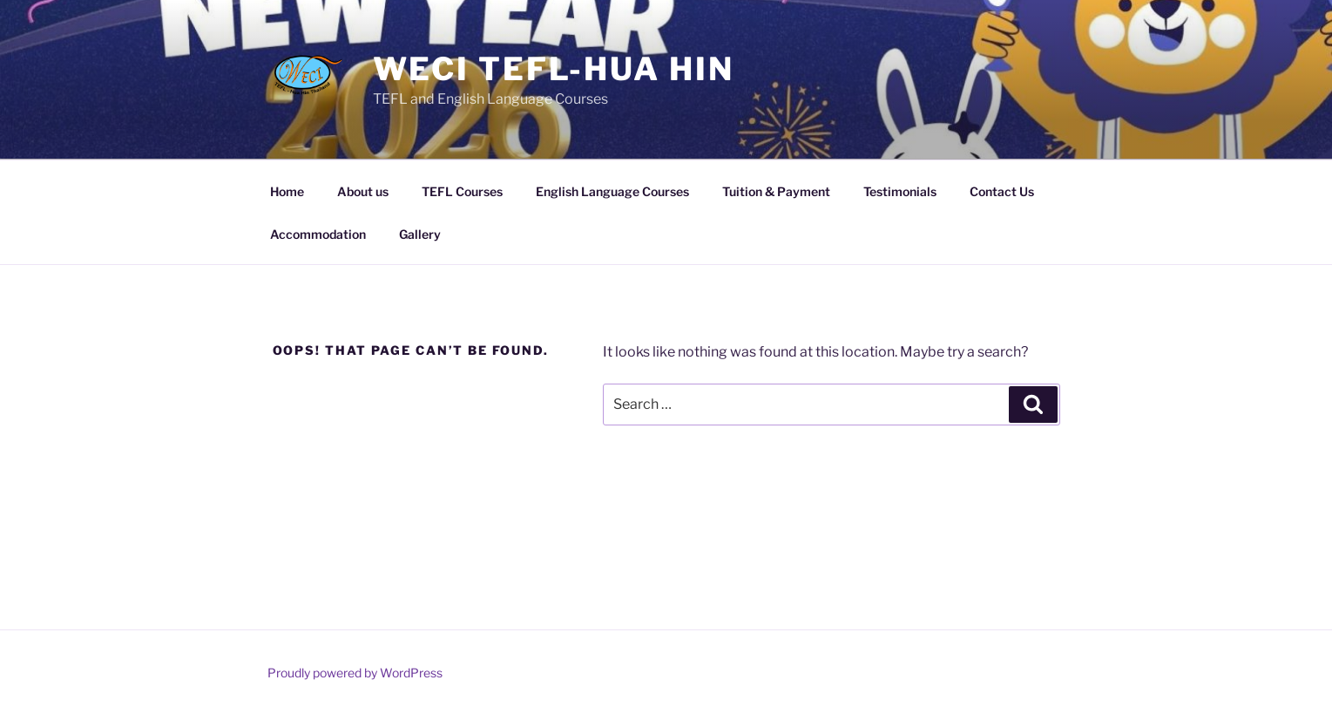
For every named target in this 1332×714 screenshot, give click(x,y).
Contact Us (1002, 191)
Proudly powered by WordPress (355, 672)
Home (287, 191)
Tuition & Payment (776, 191)
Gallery (420, 234)
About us (363, 191)
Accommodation (318, 234)
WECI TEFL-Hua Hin (553, 69)
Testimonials (899, 191)
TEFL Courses (462, 191)
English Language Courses (612, 191)
